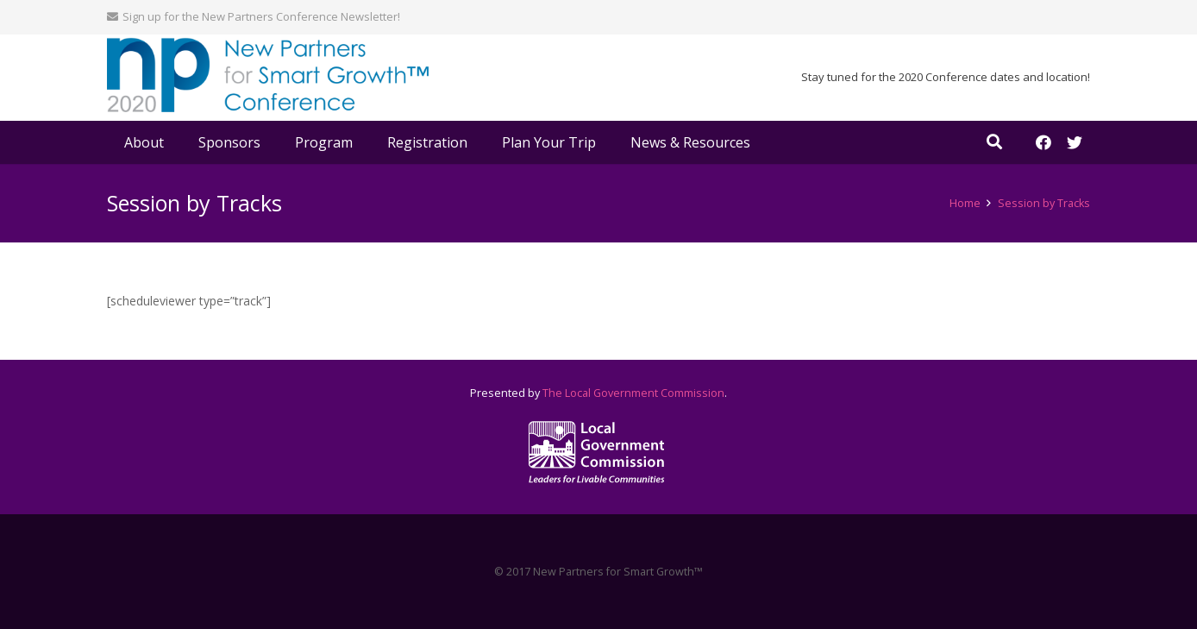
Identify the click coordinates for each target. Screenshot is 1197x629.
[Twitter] (1074, 142)
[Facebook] (1043, 142)
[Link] (268, 78)
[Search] (994, 142)
